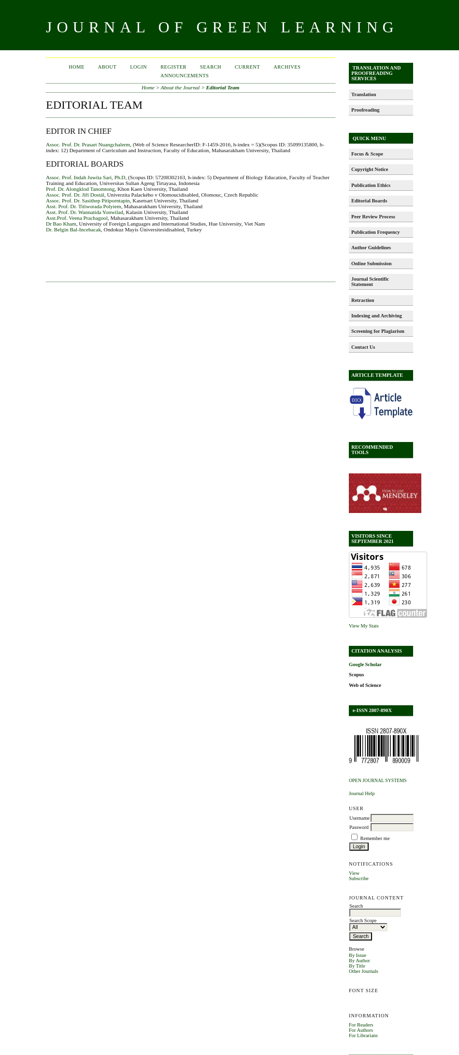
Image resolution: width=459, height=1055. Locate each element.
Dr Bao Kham (61, 224)
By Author (359, 960)
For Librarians (363, 1035)
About (107, 67)
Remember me (375, 838)
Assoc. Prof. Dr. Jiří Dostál (75, 195)
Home (77, 67)
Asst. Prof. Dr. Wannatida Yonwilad (84, 212)
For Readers (361, 1024)
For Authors (361, 1030)
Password (359, 827)
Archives (287, 67)
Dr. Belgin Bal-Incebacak (73, 229)
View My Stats (364, 625)
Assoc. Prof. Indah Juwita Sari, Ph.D (85, 177)
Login (138, 67)
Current (247, 67)
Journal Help (361, 793)
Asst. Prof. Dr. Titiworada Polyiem (83, 206)
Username (359, 818)
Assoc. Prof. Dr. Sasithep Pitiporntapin (88, 200)
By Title (357, 966)
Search (210, 67)
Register (173, 67)
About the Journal (180, 87)
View (354, 873)
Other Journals (363, 971)
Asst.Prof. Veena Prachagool (77, 218)
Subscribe (359, 878)
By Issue (357, 955)
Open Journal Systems (378, 780)
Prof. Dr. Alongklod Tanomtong (80, 189)
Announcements (184, 75)
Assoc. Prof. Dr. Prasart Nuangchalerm (88, 144)
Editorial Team (223, 87)
